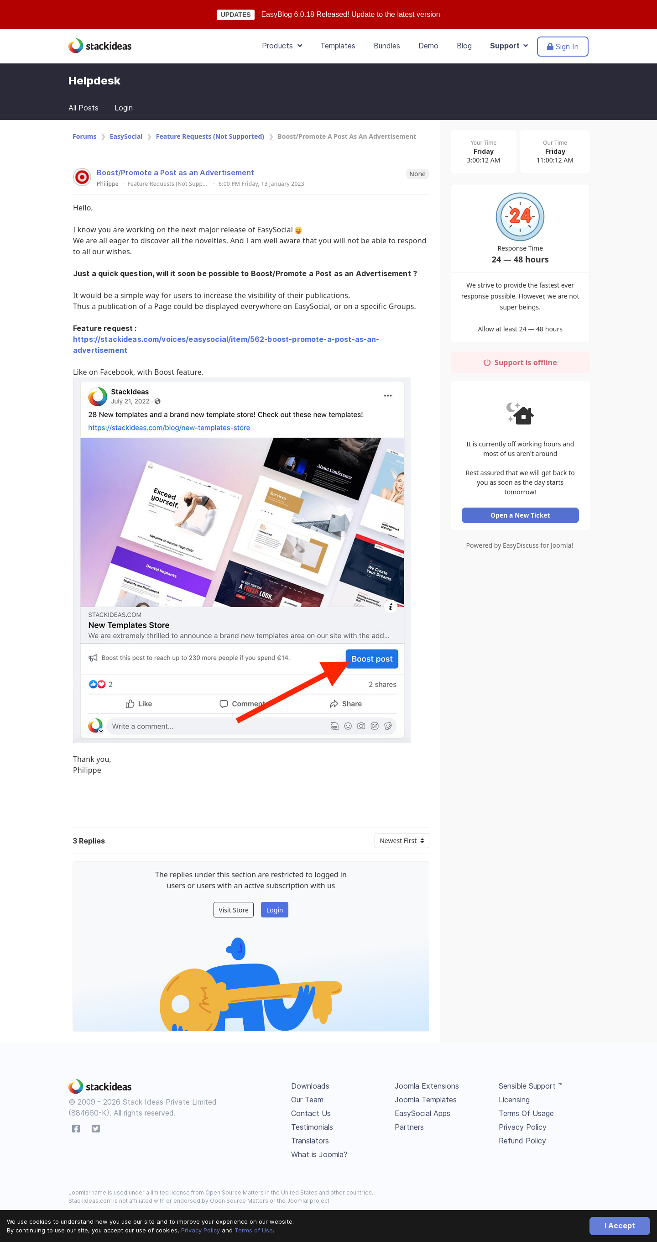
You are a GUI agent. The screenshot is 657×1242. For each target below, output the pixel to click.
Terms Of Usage (526, 1113)
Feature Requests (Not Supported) (210, 136)
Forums (84, 136)
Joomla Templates (426, 1099)
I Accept (620, 1225)
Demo (428, 45)
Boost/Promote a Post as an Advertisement (175, 172)
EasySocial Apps (422, 1113)
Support (509, 45)
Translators (310, 1140)
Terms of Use (254, 1230)
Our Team (307, 1099)
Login (124, 107)
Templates (337, 45)
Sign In (563, 46)
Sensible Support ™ (531, 1085)
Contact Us (311, 1113)
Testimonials (312, 1127)
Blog (464, 45)
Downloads (310, 1085)
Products (282, 45)
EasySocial (126, 136)
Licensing (514, 1099)
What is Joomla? (319, 1154)
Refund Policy (522, 1140)
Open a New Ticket (520, 516)
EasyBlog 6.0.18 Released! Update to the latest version (350, 14)
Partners (409, 1127)
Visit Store (234, 910)
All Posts (83, 107)
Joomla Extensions (427, 1085)
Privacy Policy (200, 1230)
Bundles (387, 45)
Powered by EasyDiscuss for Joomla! (520, 546)
